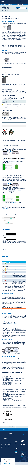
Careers (16, 441)
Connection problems (17, 170)
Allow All (6, 463)
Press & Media (16, 448)
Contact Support (19, 4)
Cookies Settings (8, 464)
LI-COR (2, 441)
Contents (7, 4)
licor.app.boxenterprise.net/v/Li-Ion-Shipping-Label (9, 381)
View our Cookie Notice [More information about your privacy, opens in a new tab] (6, 461)
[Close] (14, 458)
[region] (8, 462)
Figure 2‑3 (10, 369)
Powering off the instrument (8, 47)
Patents (16, 447)
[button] (26, 8)
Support (2, 4)
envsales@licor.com (9, 444)
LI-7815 (4, 4)
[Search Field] (21, 8)
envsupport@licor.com (7, 445)
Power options (20, 33)
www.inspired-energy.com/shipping (12, 323)
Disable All (10, 463)
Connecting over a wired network (6, 208)
